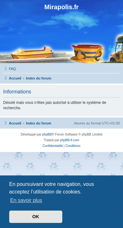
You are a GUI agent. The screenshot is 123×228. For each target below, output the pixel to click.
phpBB (47, 134)
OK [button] (35, 216)
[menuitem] (9, 69)
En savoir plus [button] (26, 200)
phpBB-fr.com (69, 140)
